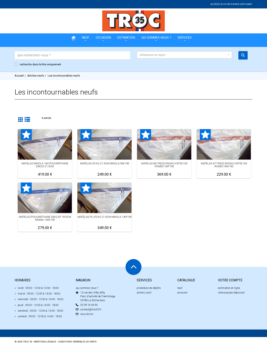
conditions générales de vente (77, 341)
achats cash (144, 292)
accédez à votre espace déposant (231, 4)
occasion (182, 292)
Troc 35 (27, 341)
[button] (184, 54)
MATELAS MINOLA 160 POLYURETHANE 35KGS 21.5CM (44, 165)
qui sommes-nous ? (87, 287)
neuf (179, 287)
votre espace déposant (231, 292)
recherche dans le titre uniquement (38, 64)
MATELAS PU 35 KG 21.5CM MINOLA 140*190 (105, 216)
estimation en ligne (229, 287)
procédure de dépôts (149, 287)
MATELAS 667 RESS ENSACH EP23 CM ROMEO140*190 (164, 165)
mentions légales (45, 341)
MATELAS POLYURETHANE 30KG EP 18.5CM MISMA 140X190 (45, 218)
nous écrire (86, 314)
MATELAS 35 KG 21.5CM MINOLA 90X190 (104, 163)
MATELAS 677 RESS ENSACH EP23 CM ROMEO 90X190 (224, 165)
